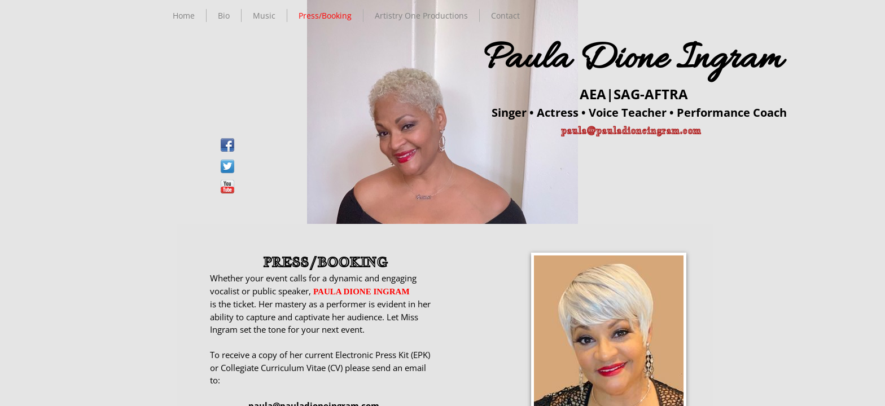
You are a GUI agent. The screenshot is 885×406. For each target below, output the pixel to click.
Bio (224, 15)
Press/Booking (325, 15)
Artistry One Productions (421, 15)
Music (264, 15)
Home (184, 15)
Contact (505, 15)
